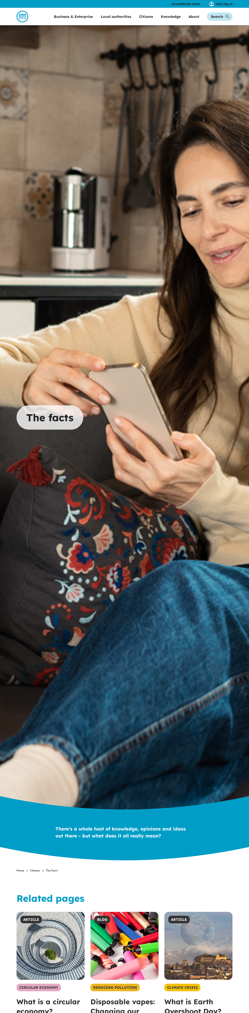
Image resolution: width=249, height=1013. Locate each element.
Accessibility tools (186, 4)
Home (20, 879)
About (194, 20)
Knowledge (171, 20)
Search (220, 20)
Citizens (146, 20)
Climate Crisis (182, 996)
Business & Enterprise (73, 20)
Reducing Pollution (115, 996)
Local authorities (116, 20)
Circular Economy (38, 996)
